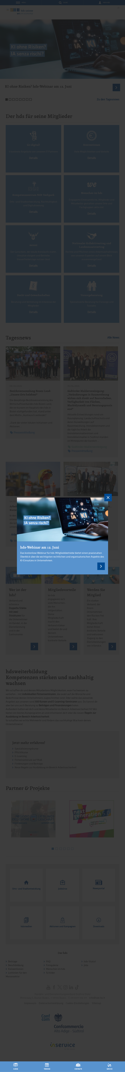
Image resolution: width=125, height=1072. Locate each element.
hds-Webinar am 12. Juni (39, 547)
